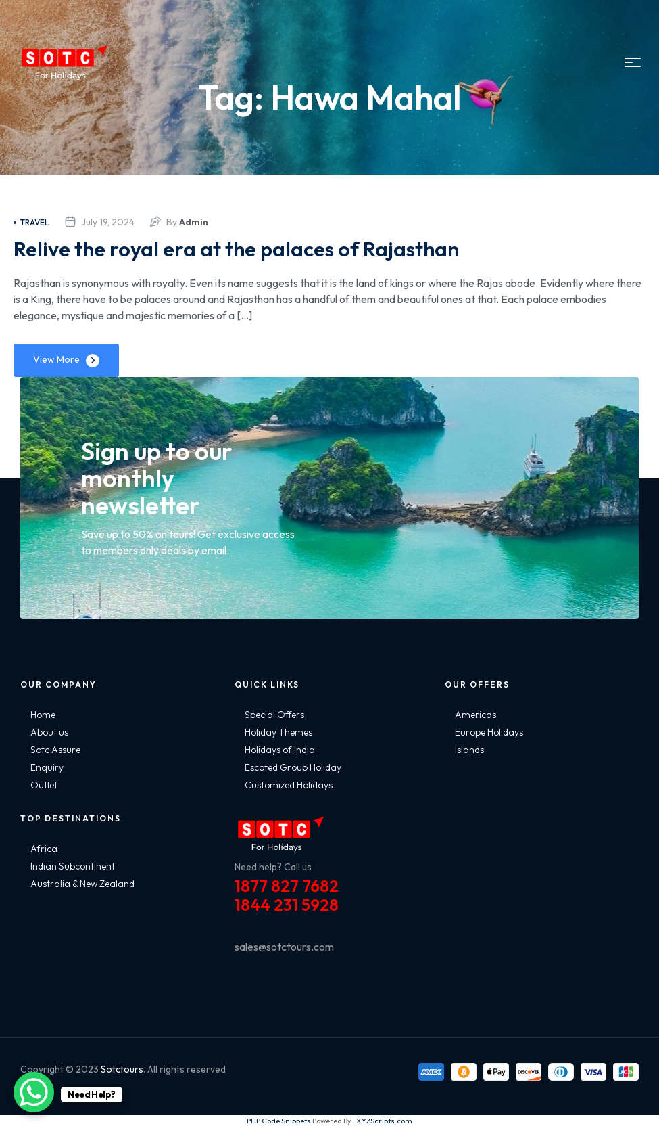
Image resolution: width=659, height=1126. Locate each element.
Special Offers (274, 714)
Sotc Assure (55, 750)
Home (42, 714)
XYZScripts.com (384, 1120)
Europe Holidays (489, 732)
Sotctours (122, 1069)
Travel (31, 222)
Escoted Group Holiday (293, 767)
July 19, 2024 (108, 222)
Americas (475, 714)
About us (49, 732)
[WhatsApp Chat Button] (34, 1092)
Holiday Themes (278, 732)
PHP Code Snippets (279, 1120)
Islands (469, 750)
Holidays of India (280, 750)
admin (193, 222)
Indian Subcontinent (72, 866)
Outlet (43, 785)
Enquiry (47, 767)
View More (56, 359)
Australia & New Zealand (82, 884)
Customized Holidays (289, 785)
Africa (43, 848)
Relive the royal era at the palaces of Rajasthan (275, 247)
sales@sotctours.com (284, 946)
